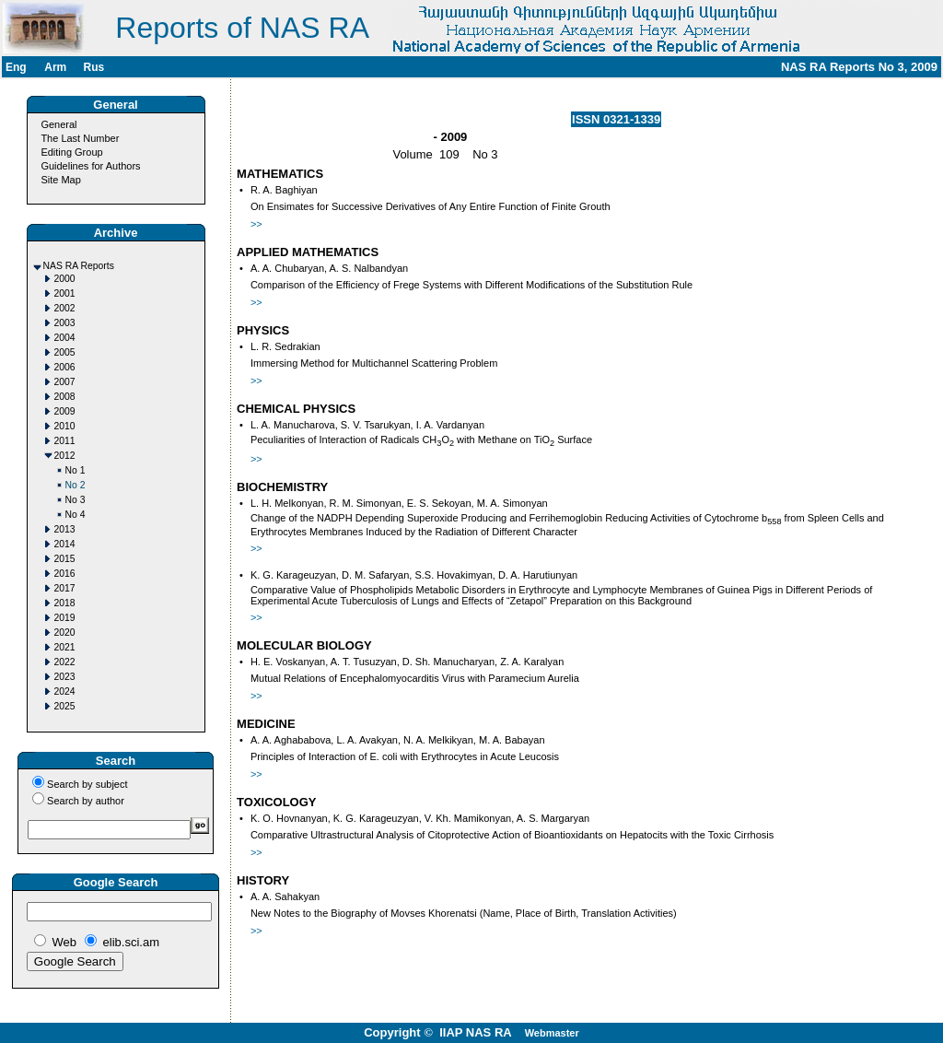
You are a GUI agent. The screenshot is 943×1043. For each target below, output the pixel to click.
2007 (65, 382)
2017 (65, 588)
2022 (65, 662)
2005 (65, 352)
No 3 (75, 500)
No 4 (75, 515)
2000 (65, 279)
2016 (65, 573)
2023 (65, 677)
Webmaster (552, 1032)
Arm (55, 67)
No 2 (75, 485)
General (58, 124)
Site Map (60, 179)
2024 (65, 691)
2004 (65, 338)
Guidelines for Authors (90, 165)
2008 (65, 397)
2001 (65, 293)
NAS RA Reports (78, 266)
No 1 (75, 470)
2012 (65, 456)
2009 (65, 411)
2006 (65, 367)
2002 (65, 308)
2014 (65, 544)
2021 (65, 647)
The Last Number (80, 138)
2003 (65, 323)
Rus (93, 67)
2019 (65, 618)
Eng (16, 67)
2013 (65, 529)
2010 (65, 426)
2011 (65, 441)
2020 (65, 632)
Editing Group (71, 152)
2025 (65, 706)
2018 (65, 603)
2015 (65, 559)
